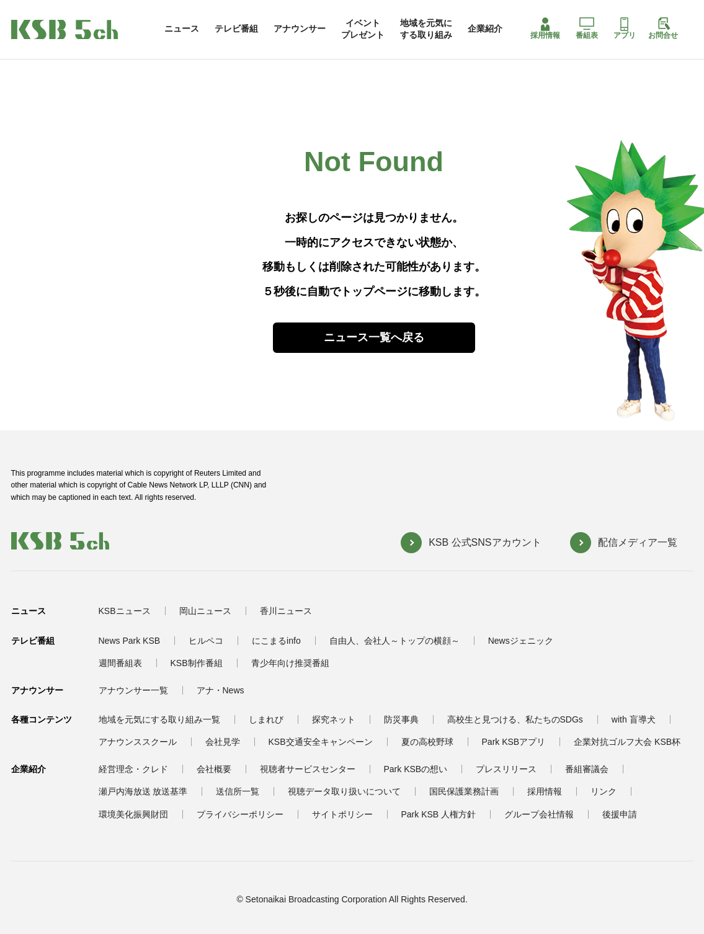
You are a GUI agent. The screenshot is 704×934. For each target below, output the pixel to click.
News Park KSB (130, 641)
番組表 (587, 28)
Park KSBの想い (416, 769)
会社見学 (222, 742)
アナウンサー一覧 (133, 690)
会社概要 (214, 769)
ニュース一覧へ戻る (374, 337)
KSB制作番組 (197, 663)
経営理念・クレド (133, 769)
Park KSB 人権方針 (438, 814)
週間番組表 (120, 663)
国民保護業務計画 (464, 791)
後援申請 (619, 814)
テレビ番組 (236, 28)
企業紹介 (485, 28)
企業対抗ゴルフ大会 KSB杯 (627, 742)
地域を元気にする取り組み (426, 28)
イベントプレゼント (363, 28)
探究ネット (333, 719)
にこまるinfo (276, 641)
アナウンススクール (138, 742)
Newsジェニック (520, 641)
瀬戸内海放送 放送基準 (143, 791)
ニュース (181, 28)
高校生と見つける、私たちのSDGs (515, 719)
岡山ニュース (205, 611)
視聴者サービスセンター (307, 769)
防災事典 (401, 719)
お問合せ (663, 28)
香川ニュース (286, 611)
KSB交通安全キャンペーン (321, 742)
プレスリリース (506, 769)
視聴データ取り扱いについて (344, 791)
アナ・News (220, 690)
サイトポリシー (342, 814)
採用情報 (545, 28)
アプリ (624, 28)
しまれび (266, 719)
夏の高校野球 (427, 742)
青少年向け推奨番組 (290, 663)
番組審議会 (586, 769)
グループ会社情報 (539, 814)
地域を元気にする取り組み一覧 (159, 719)
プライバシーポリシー (240, 814)
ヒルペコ (206, 641)
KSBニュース (125, 611)
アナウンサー (300, 28)
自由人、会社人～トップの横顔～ (394, 641)
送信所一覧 (237, 791)
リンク (603, 791)
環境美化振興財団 (133, 814)
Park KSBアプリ (514, 742)
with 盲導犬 (634, 719)
